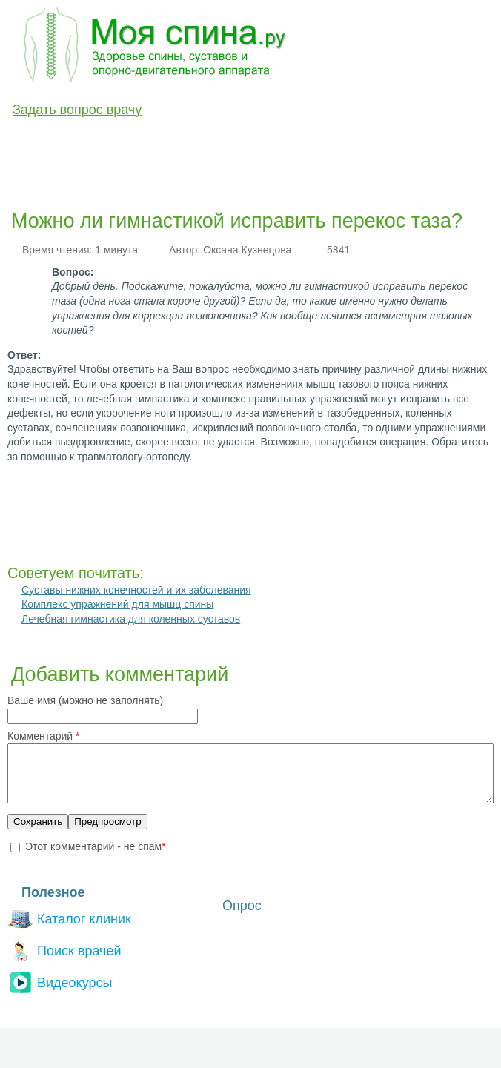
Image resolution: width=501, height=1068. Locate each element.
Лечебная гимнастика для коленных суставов (130, 619)
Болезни (40, 143)
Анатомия (352, 143)
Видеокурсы (59, 992)
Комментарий (43, 736)
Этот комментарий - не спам (95, 857)
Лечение (191, 143)
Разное (417, 143)
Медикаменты (270, 143)
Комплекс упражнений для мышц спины (117, 604)
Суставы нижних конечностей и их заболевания (136, 590)
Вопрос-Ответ (54, 177)
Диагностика (116, 143)
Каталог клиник (69, 928)
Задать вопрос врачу (77, 109)
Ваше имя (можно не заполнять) (85, 700)
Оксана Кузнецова (247, 250)
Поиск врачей (64, 960)
